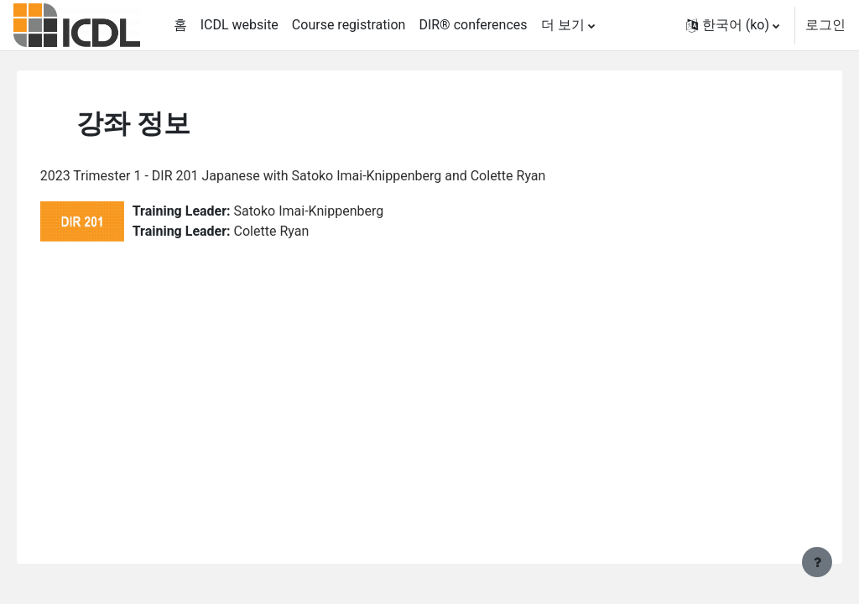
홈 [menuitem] (180, 25)
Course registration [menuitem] (349, 25)
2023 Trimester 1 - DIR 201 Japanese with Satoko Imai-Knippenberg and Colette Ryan (317, 176)
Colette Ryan (295, 231)
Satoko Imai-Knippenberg (333, 211)
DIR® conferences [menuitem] (473, 25)
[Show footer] (817, 562)
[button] (732, 25)
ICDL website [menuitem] (239, 25)
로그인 (825, 25)
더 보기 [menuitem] (563, 25)
